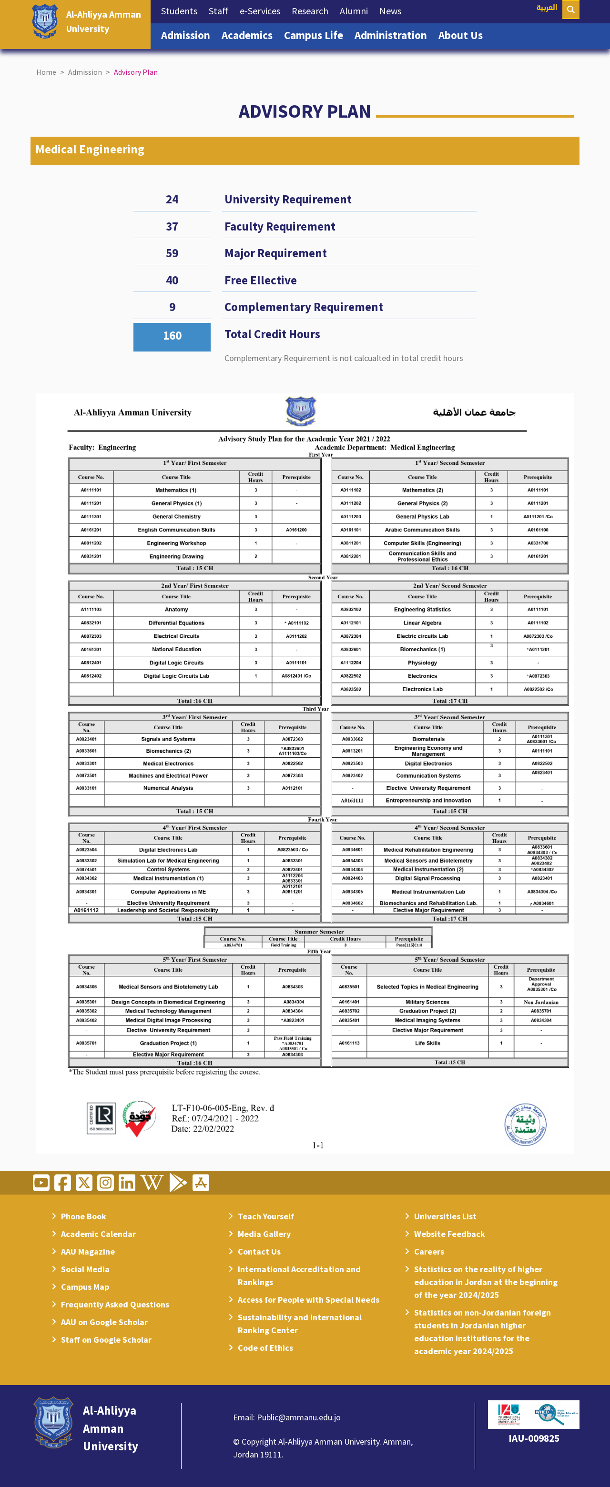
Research (313, 10)
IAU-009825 (533, 1438)
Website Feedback (449, 1233)
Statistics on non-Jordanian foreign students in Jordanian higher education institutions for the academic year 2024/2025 (482, 1331)
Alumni (357, 10)
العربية (547, 8)
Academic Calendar (98, 1233)
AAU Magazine (88, 1251)
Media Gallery (264, 1233)
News (393, 10)
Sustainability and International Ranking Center (300, 1324)
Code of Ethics (265, 1347)
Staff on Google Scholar (106, 1339)
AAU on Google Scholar (104, 1321)
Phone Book (83, 1216)
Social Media (85, 1269)
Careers (429, 1251)
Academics (250, 34)
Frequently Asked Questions (115, 1304)
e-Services (263, 10)
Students (182, 10)
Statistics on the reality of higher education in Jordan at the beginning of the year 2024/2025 (486, 1282)
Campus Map (85, 1286)
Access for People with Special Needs (308, 1299)
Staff (221, 10)
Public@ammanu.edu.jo (299, 1417)
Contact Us (259, 1251)
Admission (188, 34)
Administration (394, 34)
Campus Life (316, 34)
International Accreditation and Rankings (299, 1275)
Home (46, 72)
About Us (463, 34)
